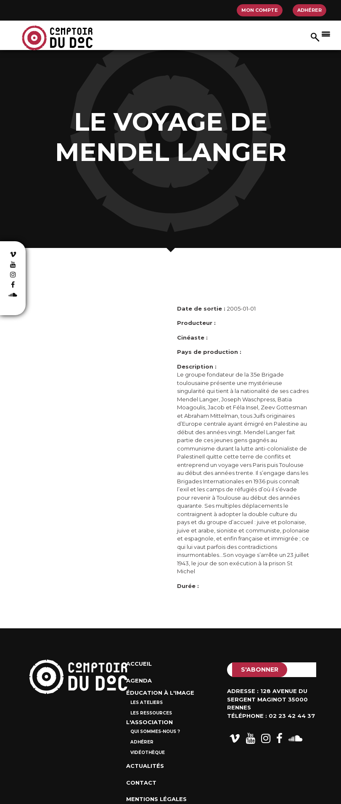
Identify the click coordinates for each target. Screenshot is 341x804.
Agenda (139, 680)
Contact (141, 782)
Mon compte (259, 10)
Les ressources (151, 713)
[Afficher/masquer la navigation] (326, 33)
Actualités (145, 765)
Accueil (139, 663)
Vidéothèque (147, 752)
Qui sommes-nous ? (155, 731)
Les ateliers (146, 702)
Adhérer (309, 10)
